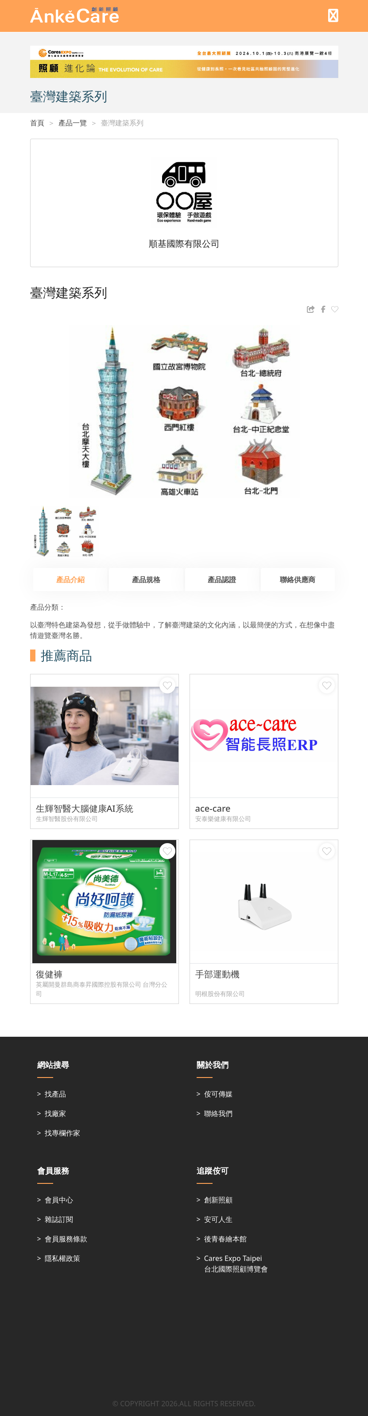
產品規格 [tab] (146, 579)
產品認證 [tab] (222, 579)
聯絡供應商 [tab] (297, 579)
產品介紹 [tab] (70, 579)
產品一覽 (72, 123)
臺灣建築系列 (122, 123)
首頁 (37, 123)
